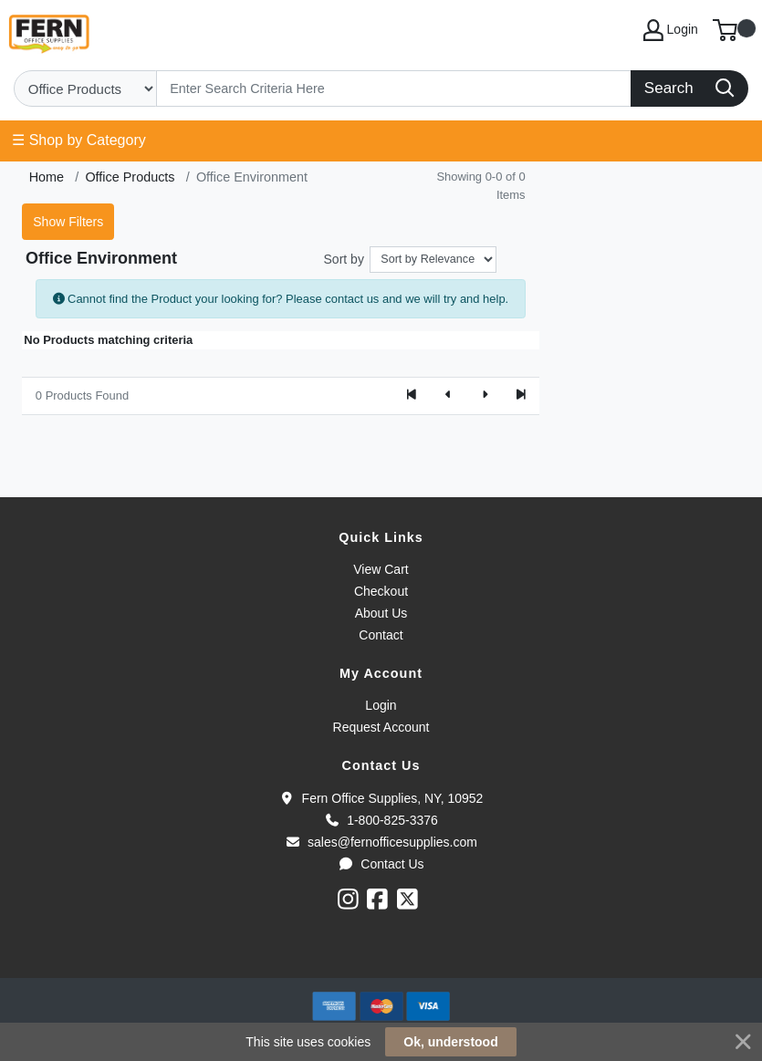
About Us (381, 613)
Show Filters (68, 221)
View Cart (380, 569)
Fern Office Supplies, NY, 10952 (381, 798)
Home (46, 177)
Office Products (129, 177)
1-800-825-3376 (381, 820)
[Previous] (448, 396)
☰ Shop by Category (79, 140)
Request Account (381, 727)
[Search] (394, 88)
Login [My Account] (670, 30)
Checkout (381, 591)
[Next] (484, 396)
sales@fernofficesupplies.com (381, 842)
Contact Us (380, 864)
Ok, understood (450, 1042)
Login (380, 705)
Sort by (344, 259)
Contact (380, 635)
